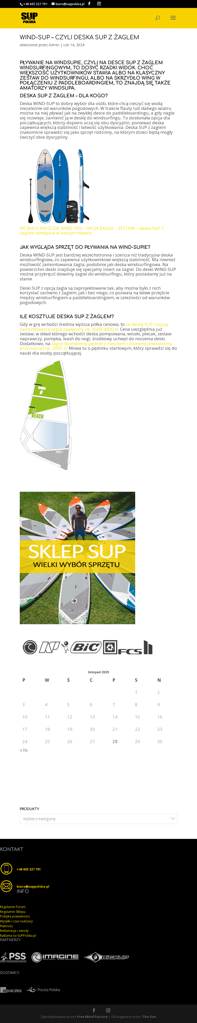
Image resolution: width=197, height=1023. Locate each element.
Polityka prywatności (15, 916)
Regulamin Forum (12, 907)
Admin (54, 44)
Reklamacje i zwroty (14, 931)
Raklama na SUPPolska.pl (18, 935)
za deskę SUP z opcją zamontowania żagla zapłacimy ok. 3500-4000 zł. (94, 326)
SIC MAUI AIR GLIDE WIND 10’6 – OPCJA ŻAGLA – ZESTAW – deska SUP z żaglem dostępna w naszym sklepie (92, 230)
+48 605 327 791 (35, 4)
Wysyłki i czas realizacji (16, 921)
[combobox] (98, 819)
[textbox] (100, 818)
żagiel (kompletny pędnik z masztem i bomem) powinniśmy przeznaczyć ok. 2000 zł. (96, 345)
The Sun (149, 1016)
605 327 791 (32, 869)
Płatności (6, 926)
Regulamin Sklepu (12, 912)
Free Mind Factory (92, 1016)
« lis (24, 750)
